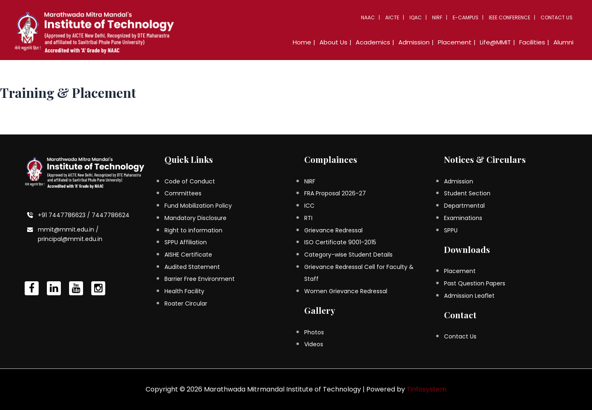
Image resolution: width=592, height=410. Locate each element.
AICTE (392, 17)
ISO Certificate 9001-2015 (340, 242)
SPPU (451, 230)
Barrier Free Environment (199, 279)
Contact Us (557, 17)
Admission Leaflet (469, 296)
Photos (314, 332)
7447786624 (111, 215)
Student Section (467, 193)
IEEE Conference (509, 17)
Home (302, 42)
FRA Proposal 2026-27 (335, 193)
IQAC (415, 17)
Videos (313, 344)
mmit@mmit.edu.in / (68, 229)
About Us (333, 42)
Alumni (563, 42)
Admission (414, 42)
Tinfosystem (426, 389)
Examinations (463, 218)
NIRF (437, 17)
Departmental (464, 206)
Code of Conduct (189, 181)
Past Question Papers (474, 283)
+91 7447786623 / (65, 215)
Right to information (193, 230)
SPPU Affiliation (185, 242)
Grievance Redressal (333, 230)
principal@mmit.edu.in (70, 239)
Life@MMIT (495, 42)
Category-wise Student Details (348, 254)
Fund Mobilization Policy (198, 206)
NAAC (368, 17)
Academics (373, 42)
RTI (308, 218)
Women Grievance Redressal (345, 291)
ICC (309, 206)
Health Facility (184, 291)
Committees (182, 193)
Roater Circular (185, 303)
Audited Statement (192, 267)
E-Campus (466, 17)
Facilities (532, 42)
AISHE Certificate (188, 254)
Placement (455, 42)
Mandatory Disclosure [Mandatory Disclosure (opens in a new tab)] (195, 218)
